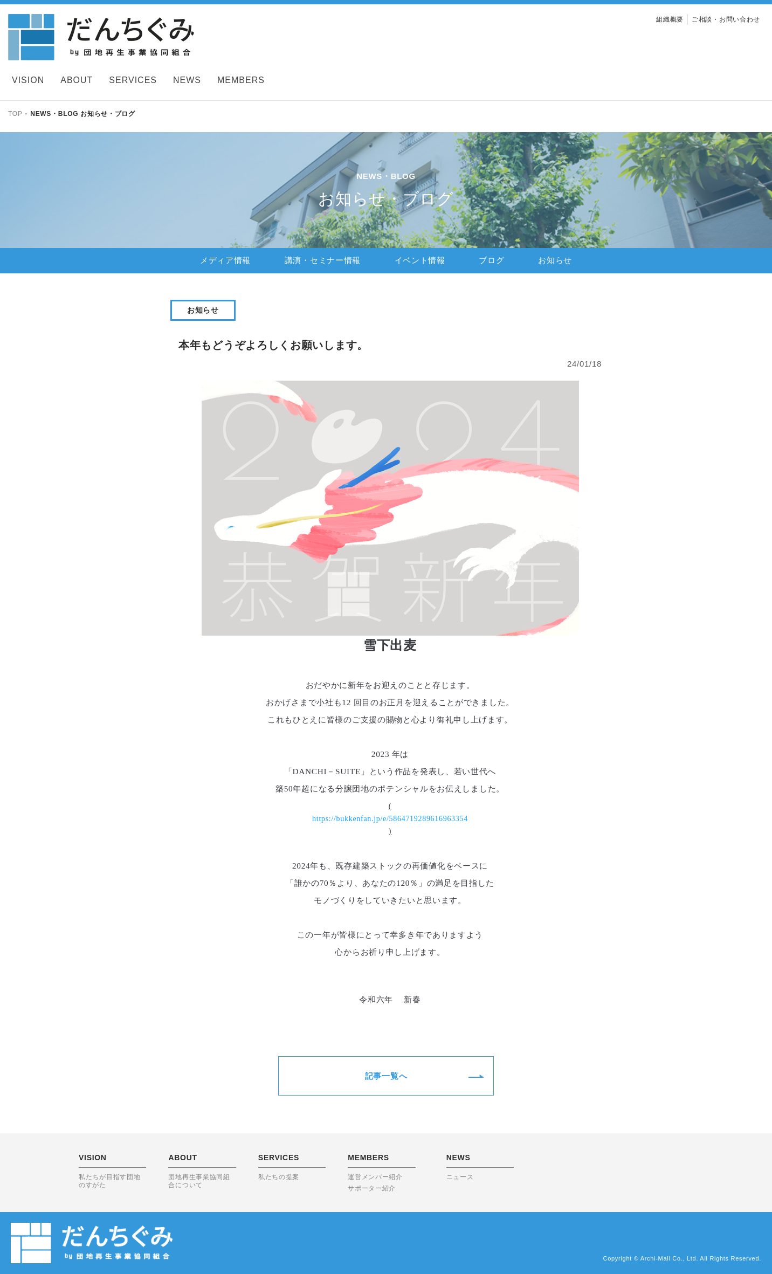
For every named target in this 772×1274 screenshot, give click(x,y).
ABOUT (76, 80)
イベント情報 (420, 260)
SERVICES (133, 80)
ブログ (491, 260)
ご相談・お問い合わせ (726, 19)
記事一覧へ (386, 1075)
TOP (15, 114)
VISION (28, 80)
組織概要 (670, 19)
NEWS (187, 80)
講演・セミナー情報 (323, 260)
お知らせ (555, 260)
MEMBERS (241, 80)
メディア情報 (225, 260)
